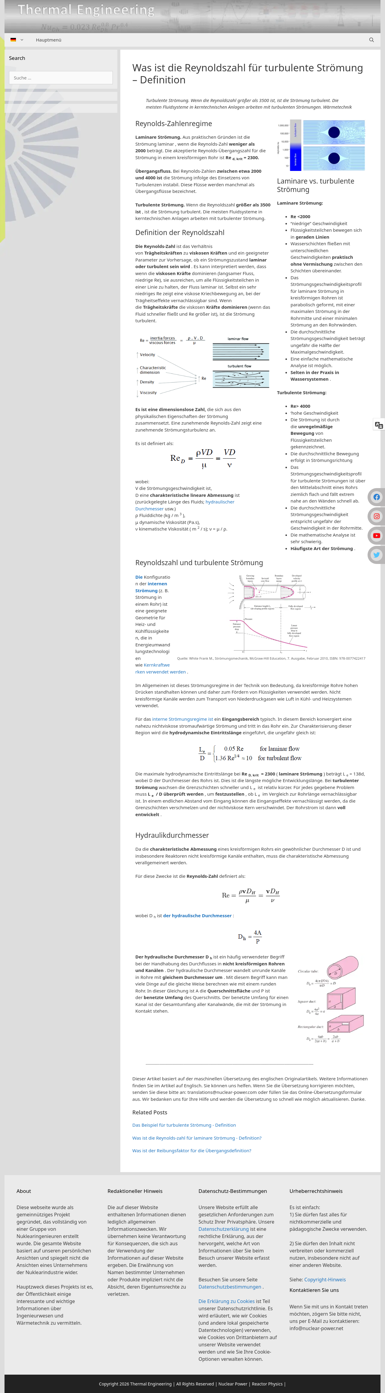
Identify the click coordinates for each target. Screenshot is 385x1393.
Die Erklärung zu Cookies (227, 1301)
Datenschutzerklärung (224, 1229)
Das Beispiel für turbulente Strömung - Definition (184, 1125)
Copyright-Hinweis (325, 1279)
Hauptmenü (48, 40)
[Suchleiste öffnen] (371, 40)
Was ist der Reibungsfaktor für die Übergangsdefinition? (191, 1150)
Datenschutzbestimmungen (231, 1286)
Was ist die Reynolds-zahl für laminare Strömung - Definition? (196, 1138)
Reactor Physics (267, 1384)
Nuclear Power (232, 1384)
